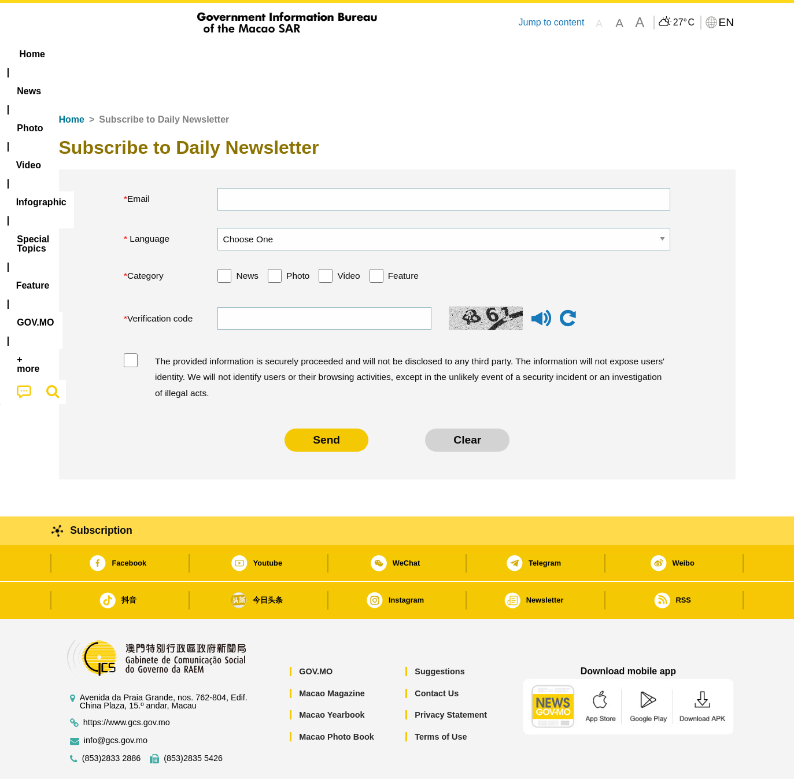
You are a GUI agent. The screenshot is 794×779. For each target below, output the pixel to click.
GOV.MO (316, 636)
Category (145, 240)
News (247, 240)
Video (348, 240)
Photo (297, 240)
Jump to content (551, 22)
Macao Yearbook (331, 679)
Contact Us (437, 658)
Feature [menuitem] (442, 54)
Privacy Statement (451, 679)
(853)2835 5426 (193, 723)
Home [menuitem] (82, 54)
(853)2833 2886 (111, 723)
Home (71, 84)
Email (138, 163)
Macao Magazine (332, 658)
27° (684, 22)
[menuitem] (132, 54)
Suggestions (439, 636)
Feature (403, 240)
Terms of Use (441, 701)
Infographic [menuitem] (291, 54)
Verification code (160, 283)
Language (148, 203)
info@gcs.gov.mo (115, 705)
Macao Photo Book (336, 701)
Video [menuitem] (230, 54)
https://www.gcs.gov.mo (126, 687)
